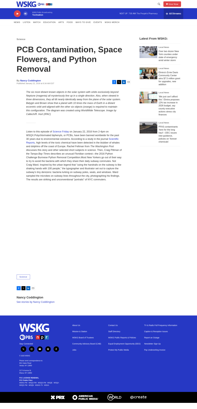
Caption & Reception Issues (156, 338)
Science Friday (61, 137)
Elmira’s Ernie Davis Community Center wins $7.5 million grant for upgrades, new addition (169, 84)
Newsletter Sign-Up (152, 350)
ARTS (61, 28)
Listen (26, 28)
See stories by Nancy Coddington (36, 308)
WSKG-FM (23, 389)
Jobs (74, 356)
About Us (76, 332)
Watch (37, 28)
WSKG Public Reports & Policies (122, 344)
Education (49, 28)
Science (21, 45)
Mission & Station (79, 338)
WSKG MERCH (112, 28)
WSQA (56, 389)
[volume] (25, 20)
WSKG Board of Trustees (83, 344)
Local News (164, 53)
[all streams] (173, 19)
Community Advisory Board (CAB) (86, 350)
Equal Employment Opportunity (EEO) (124, 350)
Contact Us (113, 332)
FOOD (70, 28)
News (17, 28)
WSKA (46, 391)
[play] (17, 19)
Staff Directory (114, 338)
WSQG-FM (42, 389)
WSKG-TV (39, 391)
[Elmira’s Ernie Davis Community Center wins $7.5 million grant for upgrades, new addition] (148, 79)
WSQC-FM (23, 391)
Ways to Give (83, 28)
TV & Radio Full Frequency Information (160, 332)
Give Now (174, 7)
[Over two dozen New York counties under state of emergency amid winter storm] (148, 58)
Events (98, 28)
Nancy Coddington (30, 86)
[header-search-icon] (160, 7)
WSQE (49, 389)
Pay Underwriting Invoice (154, 356)
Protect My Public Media (118, 356)
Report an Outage (151, 344)
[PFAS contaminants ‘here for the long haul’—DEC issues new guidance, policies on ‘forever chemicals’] (148, 134)
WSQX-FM (33, 389)
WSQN (31, 391)
